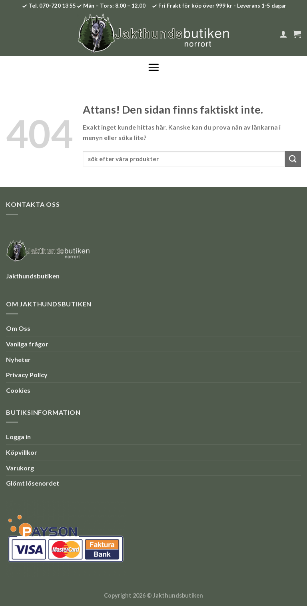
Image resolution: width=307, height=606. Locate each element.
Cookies (18, 390)
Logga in (18, 436)
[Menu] (153, 67)
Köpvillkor (21, 452)
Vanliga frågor (27, 344)
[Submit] (293, 158)
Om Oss (18, 328)
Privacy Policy (27, 374)
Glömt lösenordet (32, 483)
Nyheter (18, 359)
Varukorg (20, 468)
